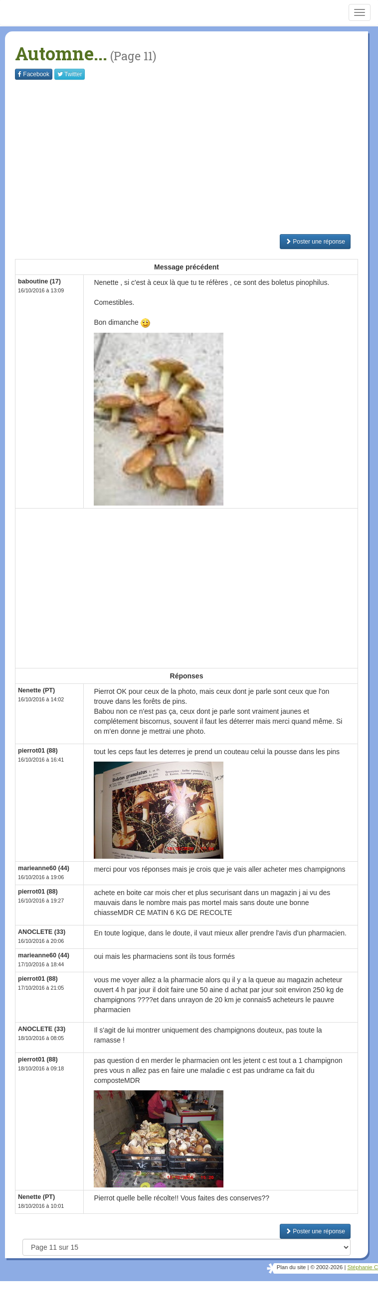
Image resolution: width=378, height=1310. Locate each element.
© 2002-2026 (326, 1267)
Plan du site (291, 1267)
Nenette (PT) (36, 690)
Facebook (33, 74)
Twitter (69, 74)
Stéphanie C (362, 1267)
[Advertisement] (196, 157)
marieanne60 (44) (43, 868)
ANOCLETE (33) (41, 931)
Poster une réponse (315, 241)
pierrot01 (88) (38, 750)
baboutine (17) (39, 281)
